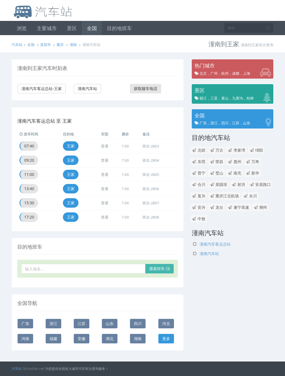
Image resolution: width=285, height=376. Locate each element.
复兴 (198, 195)
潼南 (73, 44)
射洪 (238, 184)
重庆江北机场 (224, 195)
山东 (110, 323)
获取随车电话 (145, 88)
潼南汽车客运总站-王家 (41, 88)
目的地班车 (119, 28)
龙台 (216, 207)
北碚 (198, 150)
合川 (198, 184)
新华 (252, 173)
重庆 (60, 44)
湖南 (138, 338)
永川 (250, 195)
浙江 (53, 323)
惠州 (234, 161)
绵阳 (256, 150)
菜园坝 (218, 184)
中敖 (198, 218)
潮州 (260, 207)
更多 (166, 338)
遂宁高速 (238, 207)
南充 (234, 173)
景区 (72, 28)
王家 (71, 146)
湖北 (110, 338)
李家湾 (236, 150)
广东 (25, 323)
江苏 (81, 323)
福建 (53, 338)
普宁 (198, 173)
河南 (25, 338)
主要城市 (47, 28)
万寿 (252, 161)
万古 (216, 150)
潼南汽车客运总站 (212, 244)
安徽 (81, 338)
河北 (166, 323)
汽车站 (17, 44)
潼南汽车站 (87, 88)
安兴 (198, 207)
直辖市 (45, 44)
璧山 (216, 173)
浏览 (22, 28)
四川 (138, 323)
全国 (92, 28)
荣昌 (216, 161)
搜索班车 (159, 268)
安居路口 (260, 184)
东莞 (198, 161)
